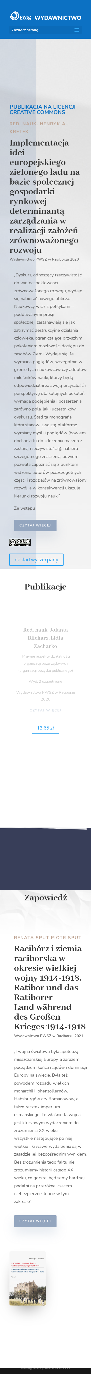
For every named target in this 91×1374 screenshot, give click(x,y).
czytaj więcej (37, 525)
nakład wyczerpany (36, 559)
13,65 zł (45, 727)
